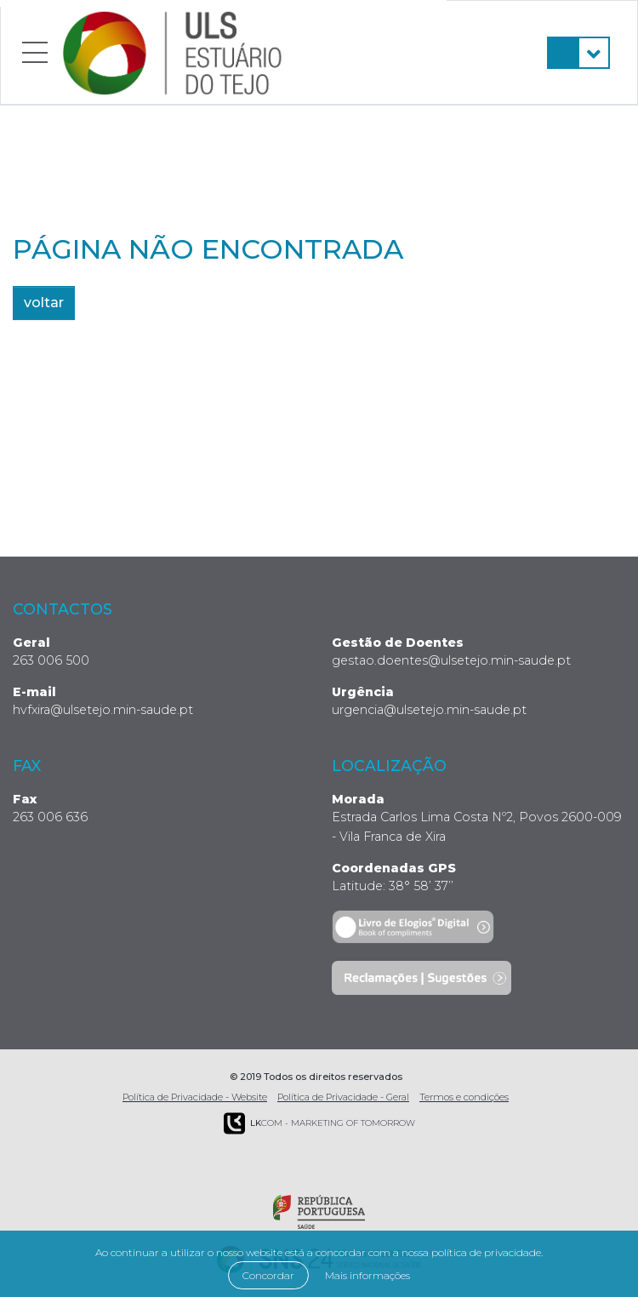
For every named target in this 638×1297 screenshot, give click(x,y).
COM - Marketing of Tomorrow (319, 1123)
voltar (44, 302)
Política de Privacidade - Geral (343, 1097)
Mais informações (367, 1275)
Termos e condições (464, 1097)
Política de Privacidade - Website (194, 1097)
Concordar (268, 1275)
